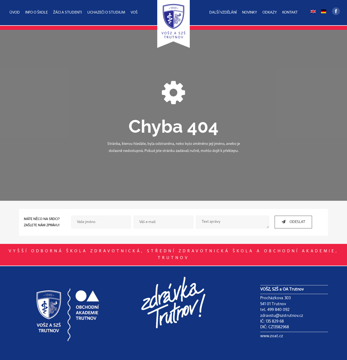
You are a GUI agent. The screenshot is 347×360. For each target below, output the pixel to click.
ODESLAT (291, 222)
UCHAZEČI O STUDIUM (106, 12)
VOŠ (134, 12)
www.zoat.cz (271, 336)
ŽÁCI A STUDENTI (67, 12)
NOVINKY (249, 12)
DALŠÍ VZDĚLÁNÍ (223, 12)
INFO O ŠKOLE (36, 12)
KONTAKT (290, 12)
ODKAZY (269, 12)
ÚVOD (14, 12)
